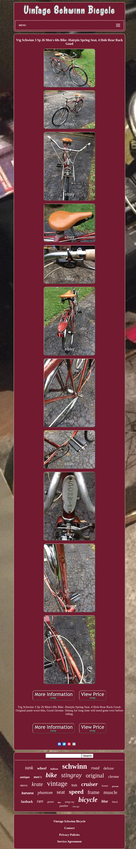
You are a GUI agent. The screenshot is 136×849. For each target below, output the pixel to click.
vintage (57, 783)
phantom (45, 792)
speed (76, 791)
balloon (54, 768)
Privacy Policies (69, 834)
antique (25, 777)
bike (51, 775)
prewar (115, 786)
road (95, 767)
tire (59, 802)
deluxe (108, 768)
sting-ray (69, 801)
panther (64, 805)
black (115, 801)
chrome (113, 777)
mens (24, 785)
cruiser (89, 784)
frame (93, 792)
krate (37, 784)
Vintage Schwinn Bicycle (69, 821)
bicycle (87, 799)
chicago (75, 806)
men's (38, 777)
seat (61, 792)
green (50, 801)
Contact (69, 828)
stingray (71, 775)
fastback (27, 801)
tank (29, 767)
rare (40, 801)
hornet (105, 785)
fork (74, 785)
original (95, 775)
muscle (110, 792)
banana (28, 793)
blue (104, 801)
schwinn (74, 766)
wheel (41, 768)
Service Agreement (69, 841)
